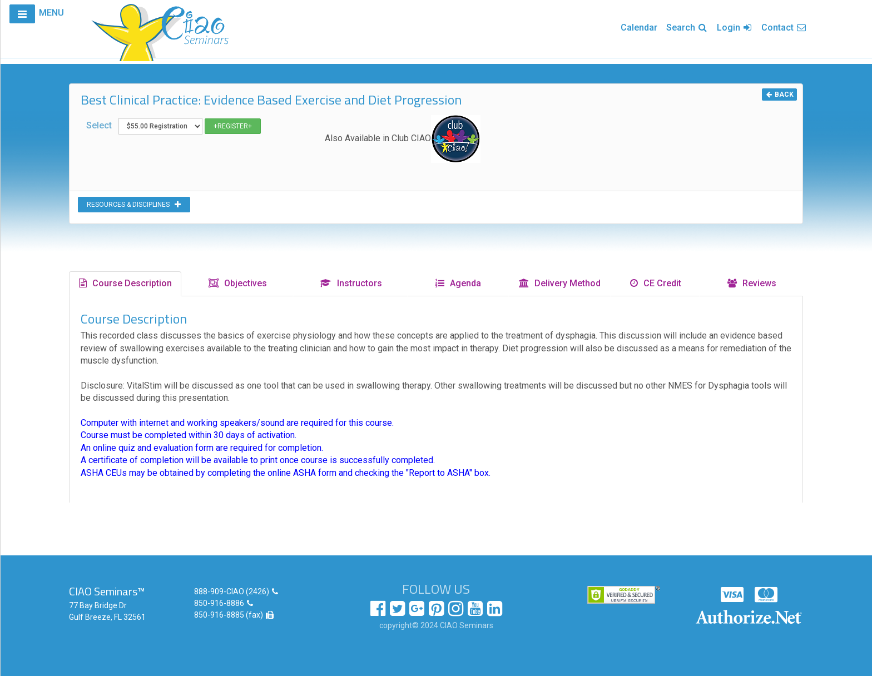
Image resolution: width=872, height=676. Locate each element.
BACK (779, 94)
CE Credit (655, 283)
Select (173, 126)
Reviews (751, 283)
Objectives (237, 283)
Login (734, 27)
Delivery (559, 283)
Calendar (639, 27)
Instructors (350, 283)
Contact (784, 27)
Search (687, 27)
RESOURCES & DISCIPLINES (134, 204)
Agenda (457, 283)
